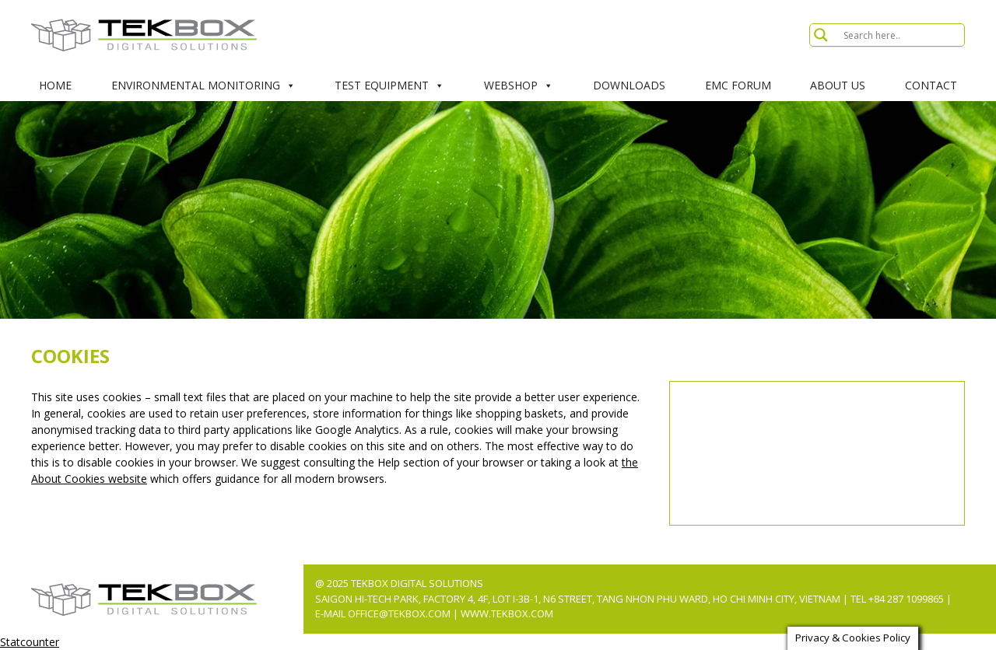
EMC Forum (738, 85)
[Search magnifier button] (821, 35)
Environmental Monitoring (203, 85)
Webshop (518, 85)
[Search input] (901, 35)
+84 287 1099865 (906, 599)
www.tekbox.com (507, 613)
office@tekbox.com (400, 613)
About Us (837, 85)
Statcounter (29, 641)
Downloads (629, 85)
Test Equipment (389, 85)
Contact (931, 85)
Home (55, 85)
